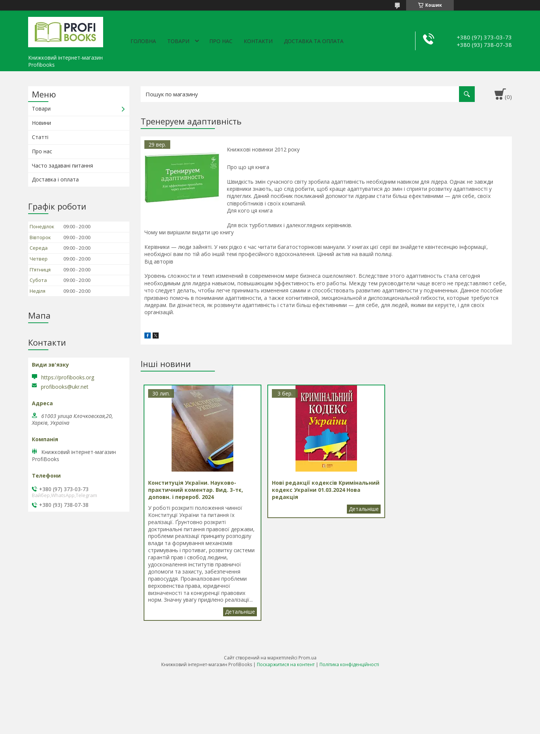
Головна (143, 41)
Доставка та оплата (314, 41)
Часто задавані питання (62, 165)
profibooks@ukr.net (64, 386)
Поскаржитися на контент (286, 664)
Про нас (220, 41)
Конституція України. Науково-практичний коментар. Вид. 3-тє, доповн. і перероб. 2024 (240, 611)
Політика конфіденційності (349, 664)
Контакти (258, 41)
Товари (178, 41)
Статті (40, 137)
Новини (41, 122)
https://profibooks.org (67, 377)
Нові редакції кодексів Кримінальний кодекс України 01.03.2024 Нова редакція (364, 509)
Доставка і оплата (55, 179)
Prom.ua (307, 658)
